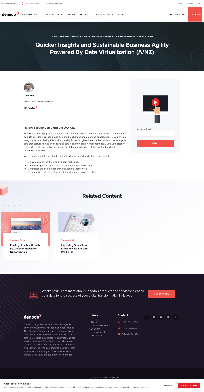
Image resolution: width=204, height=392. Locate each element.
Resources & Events (103, 14)
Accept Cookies (189, 386)
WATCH (155, 143)
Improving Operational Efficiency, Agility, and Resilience (74, 248)
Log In (200, 3)
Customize (167, 386)
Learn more (161, 293)
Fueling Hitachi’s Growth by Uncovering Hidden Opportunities (25, 248)
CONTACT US (195, 14)
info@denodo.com (55, 3)
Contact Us (96, 335)
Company (121, 14)
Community (179, 3)
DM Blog (190, 3)
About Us (95, 322)
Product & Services (52, 14)
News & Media (98, 332)
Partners (84, 14)
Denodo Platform (99, 325)
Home (54, 36)
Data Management (30, 14)
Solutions (71, 14)
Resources (64, 36)
